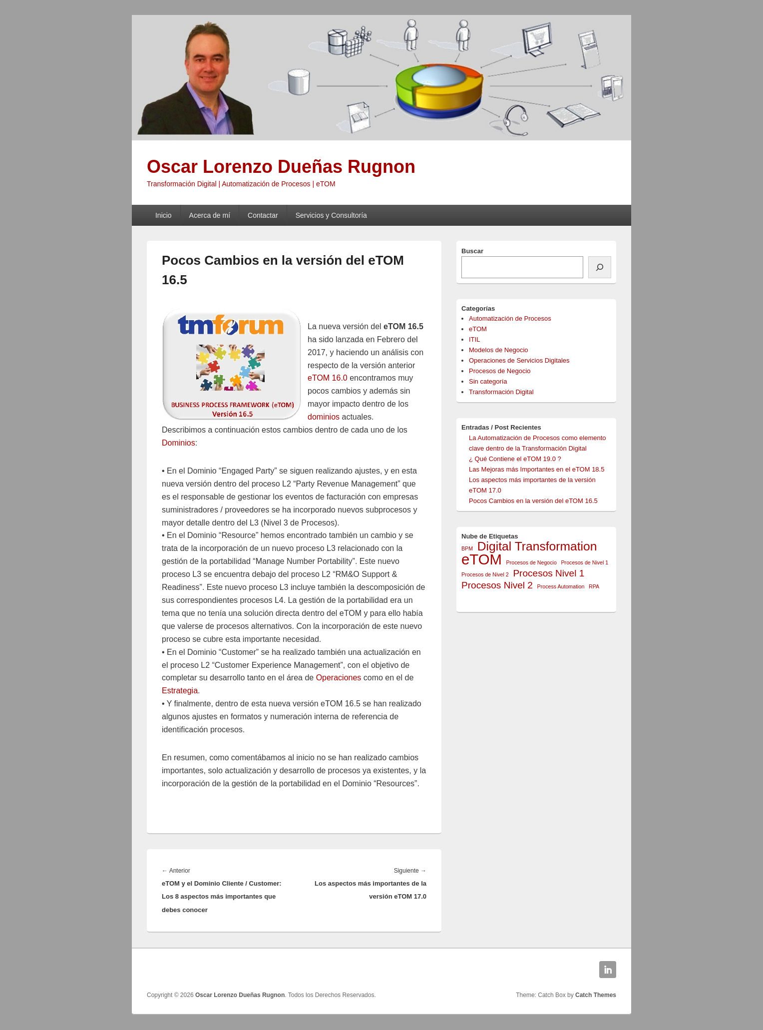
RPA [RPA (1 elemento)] (594, 586)
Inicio (163, 215)
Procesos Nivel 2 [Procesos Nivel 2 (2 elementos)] (497, 585)
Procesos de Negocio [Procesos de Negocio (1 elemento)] (531, 562)
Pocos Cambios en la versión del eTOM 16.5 (533, 501)
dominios (324, 417)
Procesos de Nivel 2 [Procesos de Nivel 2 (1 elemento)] (485, 574)
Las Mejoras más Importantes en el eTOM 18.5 (536, 469)
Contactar (263, 215)
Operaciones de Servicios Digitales (519, 360)
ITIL (474, 339)
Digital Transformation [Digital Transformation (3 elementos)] (537, 546)
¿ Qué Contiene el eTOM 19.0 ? (515, 459)
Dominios (178, 443)
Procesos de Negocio (500, 371)
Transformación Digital (501, 392)
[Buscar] (599, 267)
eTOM (478, 329)
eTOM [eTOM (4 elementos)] (481, 559)
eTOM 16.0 (328, 378)
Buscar (472, 251)
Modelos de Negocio (498, 350)
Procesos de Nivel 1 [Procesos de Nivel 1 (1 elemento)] (585, 562)
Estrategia (180, 690)
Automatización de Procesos (510, 318)
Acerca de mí (209, 215)
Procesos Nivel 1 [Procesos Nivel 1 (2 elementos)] (548, 573)
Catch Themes (595, 995)
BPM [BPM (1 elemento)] (467, 548)
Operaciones (339, 677)
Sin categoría (488, 381)
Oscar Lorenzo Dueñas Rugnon (281, 166)
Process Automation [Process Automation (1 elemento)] (561, 586)
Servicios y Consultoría (331, 215)
